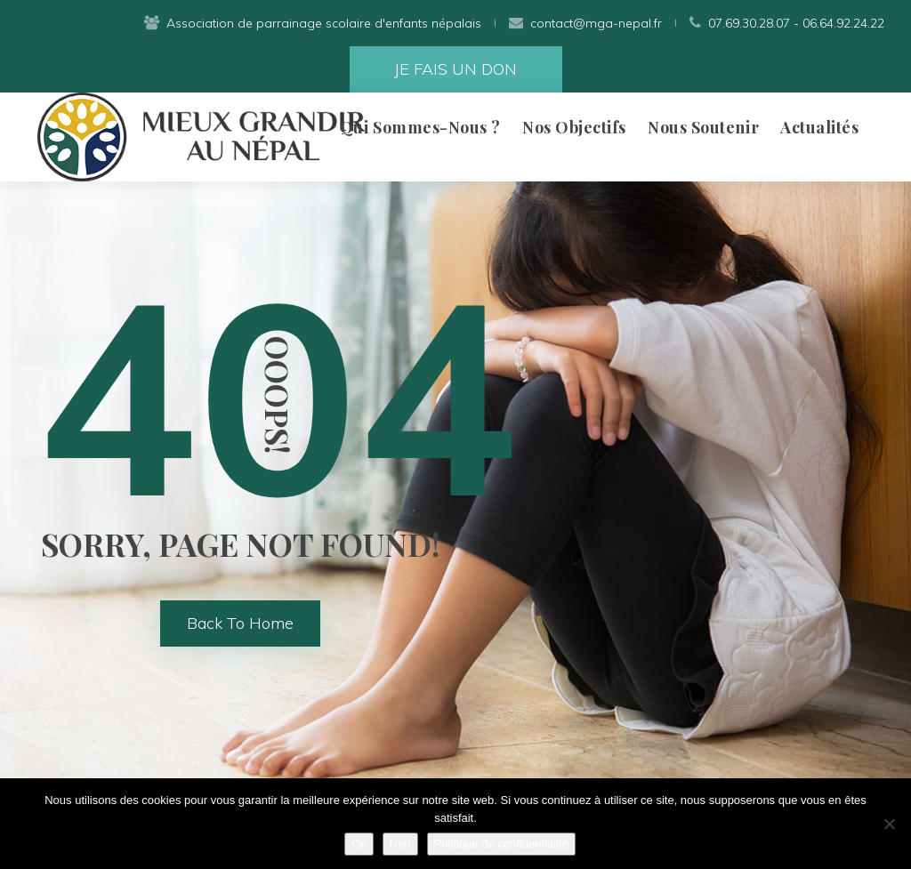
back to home (240, 623)
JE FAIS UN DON (455, 69)
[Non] (889, 824)
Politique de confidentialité (501, 843)
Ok (359, 843)
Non (400, 843)
